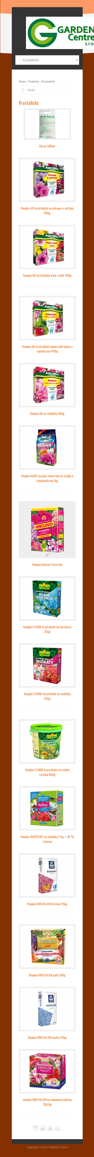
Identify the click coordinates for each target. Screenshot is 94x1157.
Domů (22, 81)
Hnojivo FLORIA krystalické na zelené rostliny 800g (47, 772)
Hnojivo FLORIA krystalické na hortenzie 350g (47, 629)
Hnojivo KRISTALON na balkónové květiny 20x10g (47, 1102)
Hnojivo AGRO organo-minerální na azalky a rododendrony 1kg (47, 478)
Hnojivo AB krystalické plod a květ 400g (47, 275)
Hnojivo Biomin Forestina (47, 564)
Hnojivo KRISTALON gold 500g (47, 974)
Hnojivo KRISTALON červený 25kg (47, 903)
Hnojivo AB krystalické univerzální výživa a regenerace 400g (47, 349)
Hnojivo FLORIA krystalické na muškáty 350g (47, 696)
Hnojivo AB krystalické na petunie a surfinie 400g (47, 210)
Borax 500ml (47, 145)
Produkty (33, 81)
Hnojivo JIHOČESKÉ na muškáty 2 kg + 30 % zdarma (47, 839)
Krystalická (48, 81)
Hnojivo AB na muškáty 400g (47, 413)
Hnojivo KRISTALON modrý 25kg (47, 1037)
